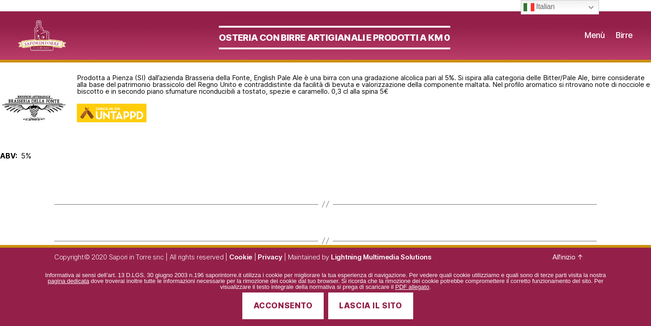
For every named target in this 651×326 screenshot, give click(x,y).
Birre (624, 40)
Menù (594, 40)
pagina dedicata (68, 281)
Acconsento (283, 305)
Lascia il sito (370, 305)
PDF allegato (412, 286)
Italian (539, 7)
